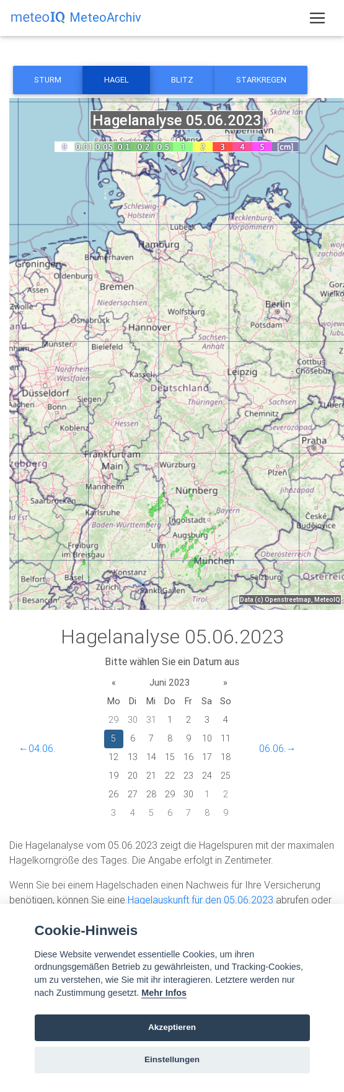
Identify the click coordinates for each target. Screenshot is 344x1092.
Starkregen (261, 79)
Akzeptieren (172, 1027)
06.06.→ (277, 748)
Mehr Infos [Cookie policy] (164, 993)
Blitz (182, 79)
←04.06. (37, 748)
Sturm (47, 79)
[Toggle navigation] (317, 18)
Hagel (116, 79)
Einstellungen (172, 1059)
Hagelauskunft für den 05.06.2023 (200, 899)
